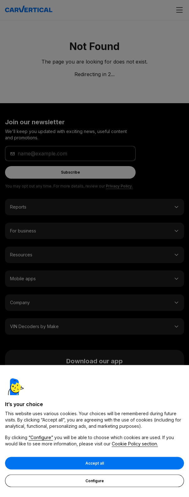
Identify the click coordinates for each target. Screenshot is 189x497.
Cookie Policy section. (135, 443)
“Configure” (41, 437)
